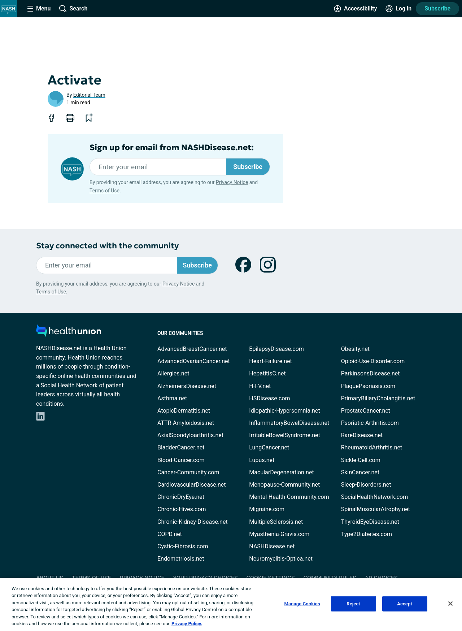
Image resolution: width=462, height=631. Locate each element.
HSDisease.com (269, 398)
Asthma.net (172, 398)
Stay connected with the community (107, 246)
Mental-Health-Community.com (289, 496)
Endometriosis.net (180, 558)
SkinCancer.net (360, 472)
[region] (231, 604)
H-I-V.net (260, 386)
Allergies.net (173, 373)
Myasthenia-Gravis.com (279, 534)
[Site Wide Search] (73, 8)
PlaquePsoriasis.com (368, 386)
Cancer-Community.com (188, 472)
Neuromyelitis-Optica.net (281, 558)
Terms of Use (104, 190)
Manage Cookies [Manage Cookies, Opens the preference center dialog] (302, 603)
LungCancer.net (269, 447)
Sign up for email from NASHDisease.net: (172, 147)
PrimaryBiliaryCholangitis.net (378, 398)
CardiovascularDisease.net (191, 484)
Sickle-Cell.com (360, 460)
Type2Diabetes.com (366, 534)
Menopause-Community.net (284, 484)
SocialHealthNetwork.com (374, 496)
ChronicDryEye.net (180, 496)
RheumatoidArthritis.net (371, 447)
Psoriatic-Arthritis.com (370, 422)
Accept (404, 603)
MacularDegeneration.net (281, 472)
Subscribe (437, 8)
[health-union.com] (68, 333)
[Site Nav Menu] (39, 8)
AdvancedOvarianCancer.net (193, 361)
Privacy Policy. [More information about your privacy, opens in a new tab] (186, 623)
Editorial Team (89, 95)
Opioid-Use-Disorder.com (373, 361)
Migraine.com (266, 509)
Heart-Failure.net (270, 361)
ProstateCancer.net (365, 410)
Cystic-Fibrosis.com (182, 546)
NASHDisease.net (272, 546)
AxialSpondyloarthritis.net (190, 435)
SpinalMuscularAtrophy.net (375, 509)
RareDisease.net (362, 435)
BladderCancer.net (181, 447)
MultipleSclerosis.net (276, 521)
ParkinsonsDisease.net (370, 373)
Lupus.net (261, 460)
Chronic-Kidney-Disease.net (192, 521)
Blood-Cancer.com (181, 460)
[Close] (450, 604)
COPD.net (169, 534)
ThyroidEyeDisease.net (370, 521)
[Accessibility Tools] (355, 8)
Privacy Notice (232, 182)
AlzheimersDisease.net (186, 386)
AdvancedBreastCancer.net (192, 348)
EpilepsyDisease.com (276, 348)
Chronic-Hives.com (181, 509)
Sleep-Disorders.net (366, 484)
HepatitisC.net (267, 373)
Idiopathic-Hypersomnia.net (284, 410)
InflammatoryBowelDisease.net (289, 422)
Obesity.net (355, 348)
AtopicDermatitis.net (183, 410)
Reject (353, 603)
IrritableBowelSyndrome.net (284, 435)
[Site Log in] (398, 8)
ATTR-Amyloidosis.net (185, 422)
